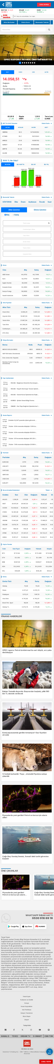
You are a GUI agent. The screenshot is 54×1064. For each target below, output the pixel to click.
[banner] (9, 4)
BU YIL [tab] (46, 164)
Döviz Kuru (25, 22)
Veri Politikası (26, 1010)
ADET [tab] (46, 127)
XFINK (4, 533)
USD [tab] (33, 72)
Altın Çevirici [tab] (14, 210)
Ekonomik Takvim (42, 22)
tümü (48, 490)
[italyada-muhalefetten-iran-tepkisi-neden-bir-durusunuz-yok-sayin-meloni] (25, 16)
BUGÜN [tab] (7, 164)
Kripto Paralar (7, 544)
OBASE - (25, 406)
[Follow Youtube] (40, 1029)
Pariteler (6, 453)
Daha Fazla (46, 197)
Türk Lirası (26, 223)
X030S (4, 508)
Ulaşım (26, 1019)
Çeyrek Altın (27, 254)
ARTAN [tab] (7, 127)
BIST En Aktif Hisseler (10, 123)
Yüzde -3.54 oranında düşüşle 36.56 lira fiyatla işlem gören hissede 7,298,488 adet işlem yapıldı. (23, 432)
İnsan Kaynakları (26, 1006)
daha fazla (46, 123)
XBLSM (4, 524)
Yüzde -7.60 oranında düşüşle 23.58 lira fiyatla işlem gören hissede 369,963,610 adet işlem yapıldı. (23, 444)
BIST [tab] (7, 72)
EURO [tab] (20, 72)
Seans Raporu (7, 415)
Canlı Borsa (44, 4)
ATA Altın (5, 333)
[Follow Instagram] (31, 1029)
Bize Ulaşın (26, 1016)
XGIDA (4, 537)
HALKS (4, 499)
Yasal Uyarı (26, 996)
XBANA (4, 516)
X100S (4, 512)
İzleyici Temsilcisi (27, 1013)
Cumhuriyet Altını (29, 229)
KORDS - (22, 400)
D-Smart (37, 1036)
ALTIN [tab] (46, 72)
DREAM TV (25, 1036)
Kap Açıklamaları (8, 378)
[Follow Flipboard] (48, 1029)
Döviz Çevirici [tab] (40, 210)
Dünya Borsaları (8, 340)
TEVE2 (15, 1036)
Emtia (4, 577)
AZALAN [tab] (20, 127)
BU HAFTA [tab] (20, 164)
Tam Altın (26, 235)
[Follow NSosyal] (5, 1029)
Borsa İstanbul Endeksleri (11, 490)
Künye (26, 1003)
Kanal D (5, 1036)
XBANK (4, 520)
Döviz (4, 265)
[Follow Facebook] (14, 1029)
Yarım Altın (26, 248)
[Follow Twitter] (22, 1029)
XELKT (4, 529)
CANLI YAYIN (46, 1062)
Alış (7, 215)
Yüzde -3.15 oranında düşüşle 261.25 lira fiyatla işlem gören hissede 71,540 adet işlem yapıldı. (23, 438)
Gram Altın (26, 242)
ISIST (4, 503)
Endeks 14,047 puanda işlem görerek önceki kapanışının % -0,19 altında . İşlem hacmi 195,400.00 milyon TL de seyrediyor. (23, 420)
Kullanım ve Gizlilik (26, 1000)
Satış (16, 215)
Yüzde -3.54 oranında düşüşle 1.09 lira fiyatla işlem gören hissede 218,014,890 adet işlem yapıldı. (23, 426)
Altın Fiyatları (7, 303)
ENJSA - (25, 383)
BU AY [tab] (33, 164)
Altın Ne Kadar (9, 22)
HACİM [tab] (33, 127)
